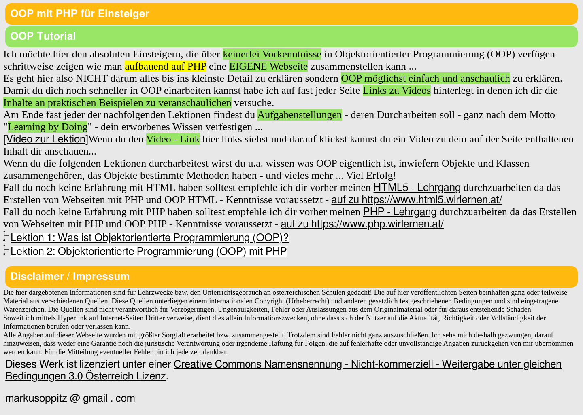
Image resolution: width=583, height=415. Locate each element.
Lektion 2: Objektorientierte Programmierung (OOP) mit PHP (149, 251)
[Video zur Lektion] (45, 139)
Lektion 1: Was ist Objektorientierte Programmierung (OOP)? (150, 238)
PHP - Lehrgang (400, 212)
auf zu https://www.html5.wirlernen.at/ (417, 200)
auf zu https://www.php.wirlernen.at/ (362, 224)
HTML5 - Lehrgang (417, 187)
